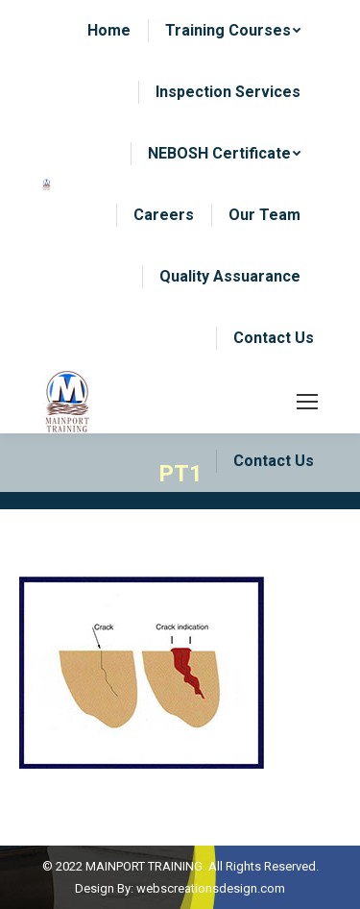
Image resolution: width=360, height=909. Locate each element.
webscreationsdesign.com (210, 888)
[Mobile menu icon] (307, 401)
